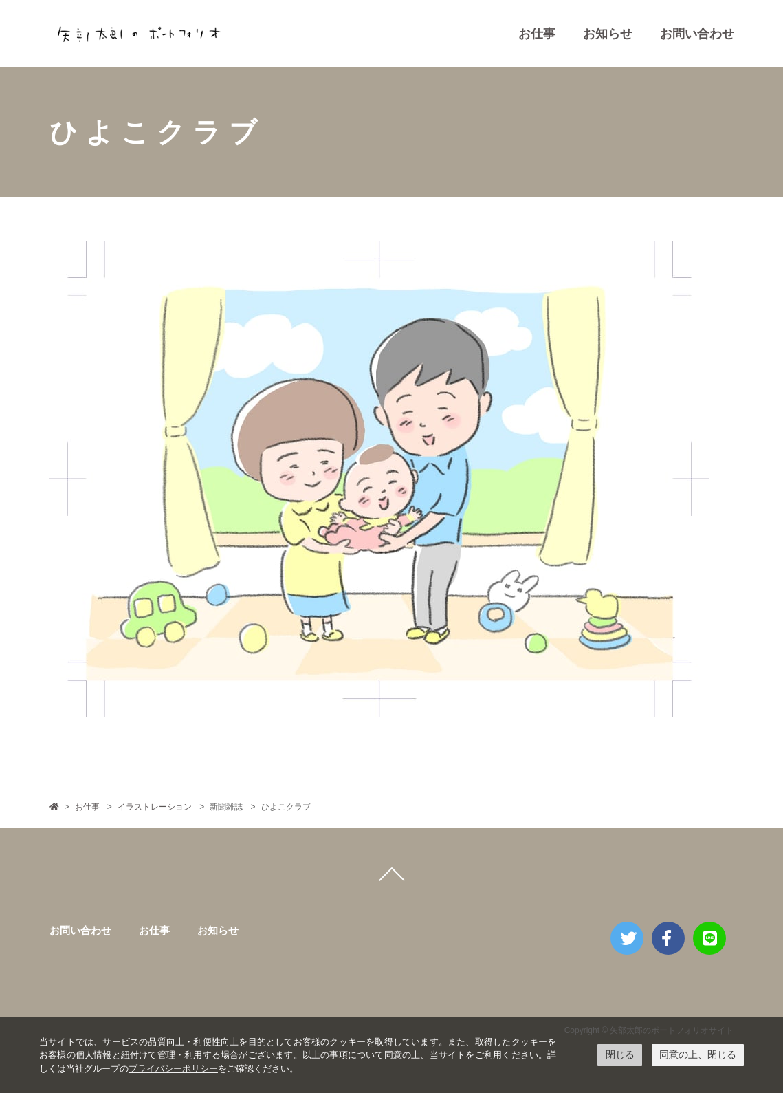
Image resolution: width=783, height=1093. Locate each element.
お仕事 (536, 34)
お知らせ (607, 34)
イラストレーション (155, 807)
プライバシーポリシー (173, 1068)
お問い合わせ (697, 34)
